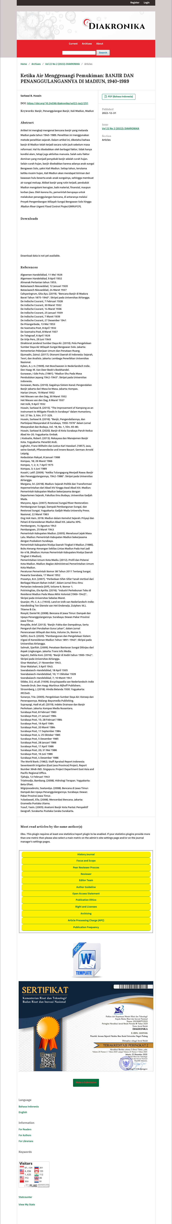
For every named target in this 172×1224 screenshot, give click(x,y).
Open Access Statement (86, 893)
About (99, 43)
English (23, 1112)
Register (134, 3)
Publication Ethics (86, 900)
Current (73, 43)
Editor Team (86, 880)
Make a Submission (86, 1082)
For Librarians (26, 1141)
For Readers (25, 1129)
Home (24, 64)
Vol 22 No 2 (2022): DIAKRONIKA (62, 64)
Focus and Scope (86, 860)
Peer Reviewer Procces (86, 867)
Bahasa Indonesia (29, 1106)
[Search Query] (79, 53)
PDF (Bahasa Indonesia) (120, 96)
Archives (87, 43)
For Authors (25, 1135)
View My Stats (27, 1204)
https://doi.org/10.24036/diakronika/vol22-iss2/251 (57, 103)
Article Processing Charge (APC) (86, 920)
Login (147, 3)
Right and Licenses (86, 906)
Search (103, 52)
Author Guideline (86, 887)
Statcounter (25, 1197)
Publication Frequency (86, 927)
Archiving (86, 913)
